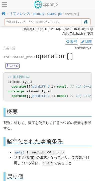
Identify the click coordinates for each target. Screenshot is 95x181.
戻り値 (15, 176)
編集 (86, 41)
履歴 (71, 41)
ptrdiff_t (40, 87)
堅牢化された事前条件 (35, 141)
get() (20, 152)
